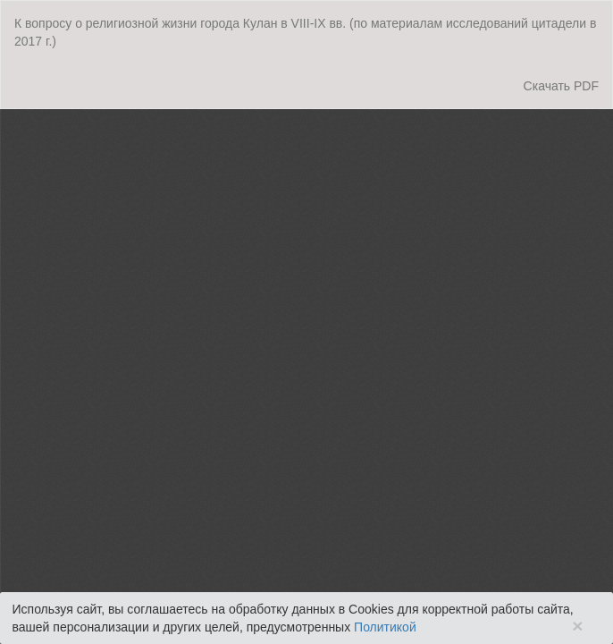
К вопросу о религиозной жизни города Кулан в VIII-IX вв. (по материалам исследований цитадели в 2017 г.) (305, 32)
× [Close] (577, 625)
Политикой (385, 627)
